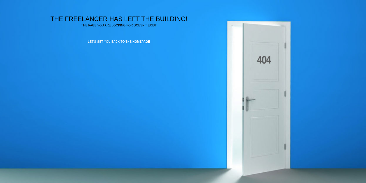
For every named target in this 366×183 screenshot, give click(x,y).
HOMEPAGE (141, 41)
